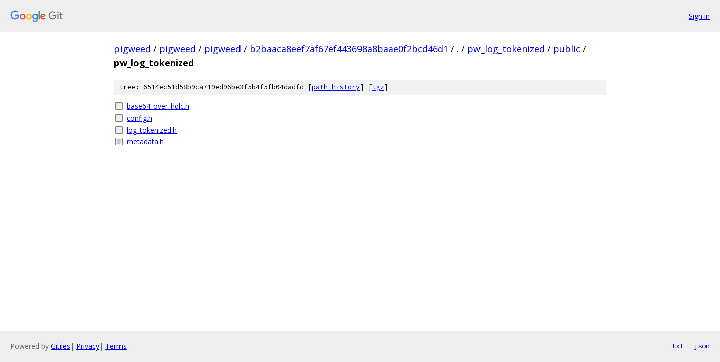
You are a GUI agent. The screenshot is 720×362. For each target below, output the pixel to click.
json (702, 345)
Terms (116, 346)
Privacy (87, 346)
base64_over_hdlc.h (158, 106)
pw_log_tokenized (506, 49)
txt (678, 345)
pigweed (132, 49)
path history (336, 87)
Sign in (699, 16)
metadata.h (145, 141)
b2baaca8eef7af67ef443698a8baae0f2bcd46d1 (349, 49)
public (566, 49)
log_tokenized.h (152, 130)
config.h (139, 118)
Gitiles (60, 346)
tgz (378, 87)
